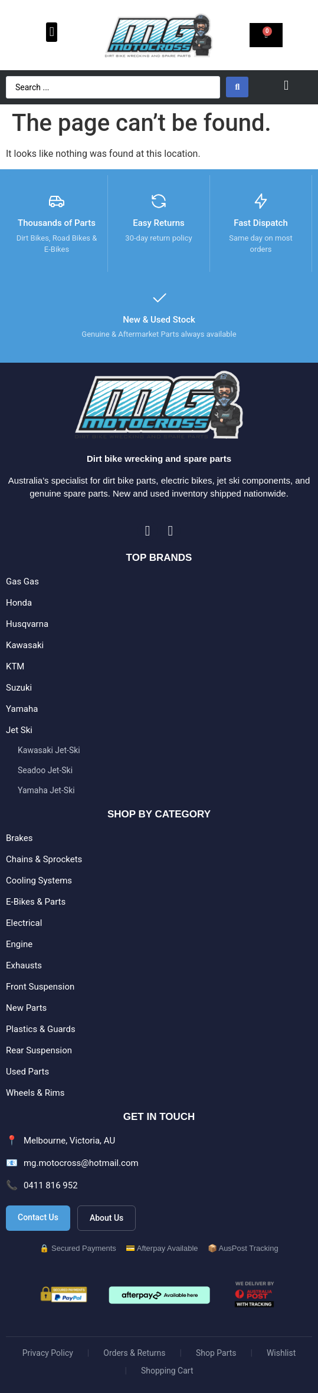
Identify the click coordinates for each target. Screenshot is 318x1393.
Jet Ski (19, 730)
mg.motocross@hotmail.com (81, 1163)
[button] (51, 32)
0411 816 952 (51, 1185)
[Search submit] (237, 87)
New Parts (26, 1008)
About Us (106, 1218)
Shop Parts (216, 1353)
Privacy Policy (47, 1353)
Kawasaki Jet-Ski (49, 750)
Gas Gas (22, 581)
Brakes (19, 838)
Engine (19, 944)
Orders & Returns (134, 1353)
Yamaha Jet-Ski (46, 790)
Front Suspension (40, 986)
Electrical (24, 923)
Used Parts (27, 1071)
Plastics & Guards (41, 1029)
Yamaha (22, 709)
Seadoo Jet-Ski (45, 770)
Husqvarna (27, 624)
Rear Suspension (39, 1050)
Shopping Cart (167, 1370)
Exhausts (24, 965)
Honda (19, 602)
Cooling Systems (39, 880)
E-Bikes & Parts (35, 901)
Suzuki (19, 687)
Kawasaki (25, 645)
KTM (15, 666)
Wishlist (281, 1353)
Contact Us (38, 1217)
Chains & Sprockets (44, 859)
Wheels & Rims (35, 1093)
